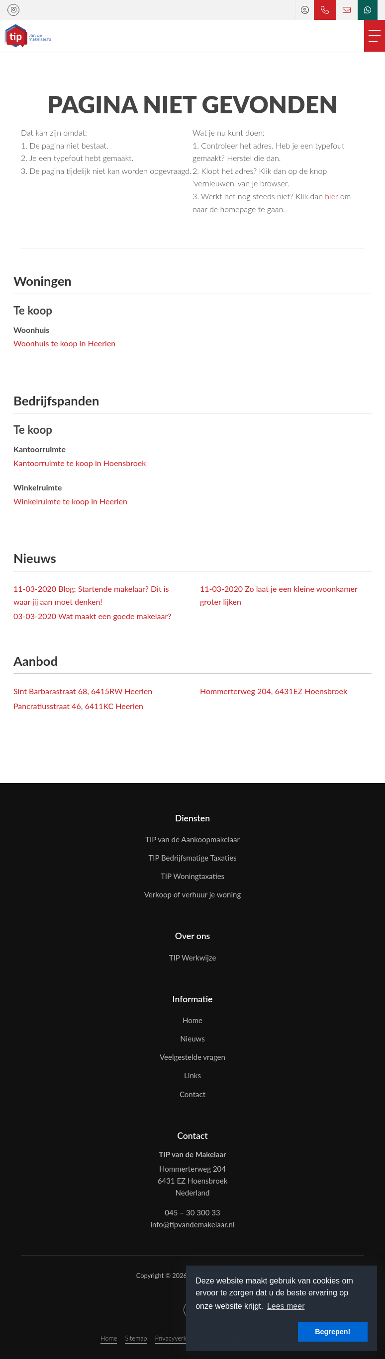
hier (331, 196)
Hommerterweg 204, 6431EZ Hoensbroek (273, 691)
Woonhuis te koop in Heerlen (64, 343)
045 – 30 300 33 (192, 1212)
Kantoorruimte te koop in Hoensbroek (79, 463)
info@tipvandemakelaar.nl (192, 1224)
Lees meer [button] (286, 1306)
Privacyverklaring (178, 1338)
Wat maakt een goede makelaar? (92, 616)
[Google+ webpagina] (13, 10)
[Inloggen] (305, 10)
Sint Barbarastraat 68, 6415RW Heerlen (82, 691)
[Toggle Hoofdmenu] (374, 36)
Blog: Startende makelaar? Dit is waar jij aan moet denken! (91, 595)
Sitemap (136, 1338)
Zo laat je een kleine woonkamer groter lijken (278, 595)
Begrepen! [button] (332, 1332)
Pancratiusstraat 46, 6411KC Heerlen (78, 706)
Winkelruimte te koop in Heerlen (70, 501)
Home (108, 1338)
